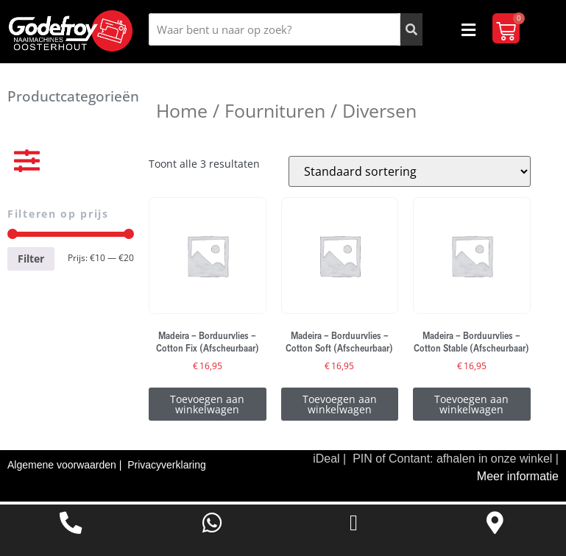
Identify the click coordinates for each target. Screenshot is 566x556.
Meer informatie (518, 479)
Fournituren (274, 113)
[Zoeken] (411, 29)
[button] (468, 30)
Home (182, 113)
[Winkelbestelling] (410, 174)
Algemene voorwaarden (63, 468)
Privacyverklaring (166, 468)
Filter (31, 261)
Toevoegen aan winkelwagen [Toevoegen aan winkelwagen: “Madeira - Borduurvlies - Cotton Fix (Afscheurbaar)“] (207, 407)
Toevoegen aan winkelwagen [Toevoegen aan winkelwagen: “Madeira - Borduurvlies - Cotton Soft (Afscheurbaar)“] (340, 407)
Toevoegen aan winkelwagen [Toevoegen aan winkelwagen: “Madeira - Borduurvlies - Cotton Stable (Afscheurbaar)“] (471, 407)
